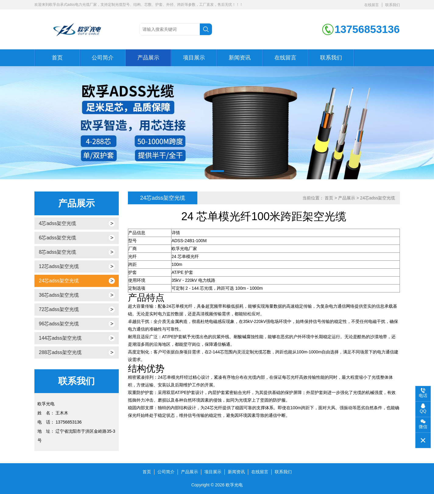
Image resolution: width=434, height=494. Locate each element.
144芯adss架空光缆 (60, 338)
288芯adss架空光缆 (60, 352)
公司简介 (103, 58)
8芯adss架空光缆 (57, 252)
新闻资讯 (240, 58)
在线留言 (371, 5)
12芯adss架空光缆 (59, 266)
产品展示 (148, 58)
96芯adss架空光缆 (59, 323)
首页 (57, 58)
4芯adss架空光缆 (57, 223)
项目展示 (194, 58)
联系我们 (392, 5)
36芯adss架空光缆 (59, 295)
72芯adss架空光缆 (59, 309)
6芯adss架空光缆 (57, 237)
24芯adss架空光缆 (59, 280)
